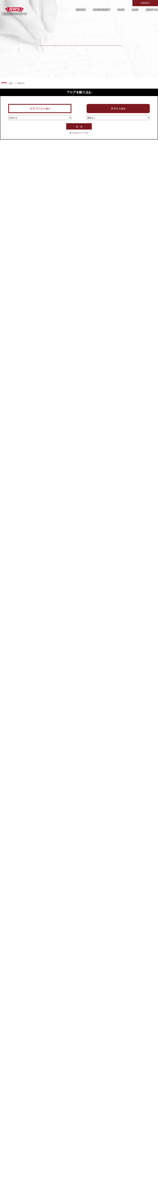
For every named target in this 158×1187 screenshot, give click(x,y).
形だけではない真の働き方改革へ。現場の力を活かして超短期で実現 (14, 11)
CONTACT (145, 3)
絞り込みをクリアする (79, 132)
